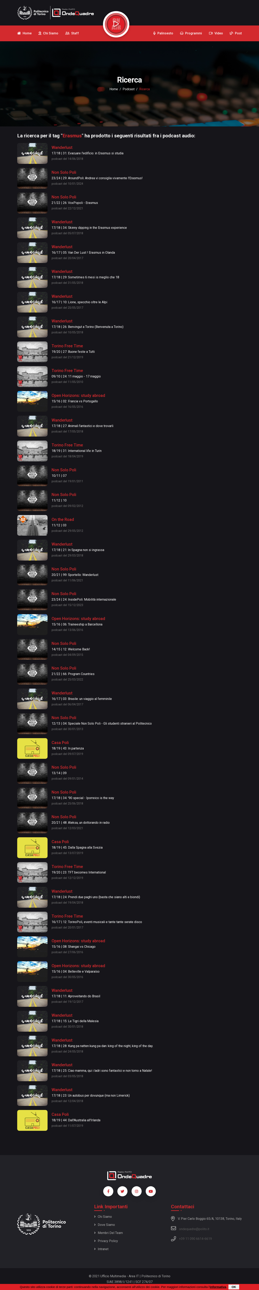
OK (233, 1287)
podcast (129, 89)
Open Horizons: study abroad (78, 395)
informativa (218, 1287)
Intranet (101, 1249)
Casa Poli (60, 742)
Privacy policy (106, 1241)
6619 (208, 1239)
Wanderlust (62, 147)
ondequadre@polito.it (190, 1228)
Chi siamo (103, 1217)
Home (113, 89)
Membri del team (108, 1233)
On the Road (63, 519)
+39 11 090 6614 (191, 1239)
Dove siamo (104, 1225)
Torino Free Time (67, 345)
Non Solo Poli (64, 172)
